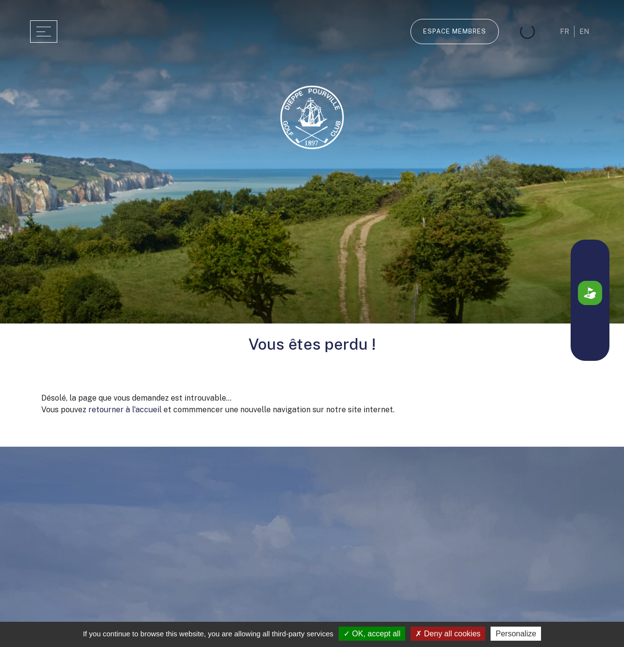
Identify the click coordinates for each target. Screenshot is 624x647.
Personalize (515, 634)
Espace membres (454, 31)
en (584, 31)
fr (564, 31)
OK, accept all (372, 634)
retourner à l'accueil (125, 409)
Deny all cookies (447, 634)
